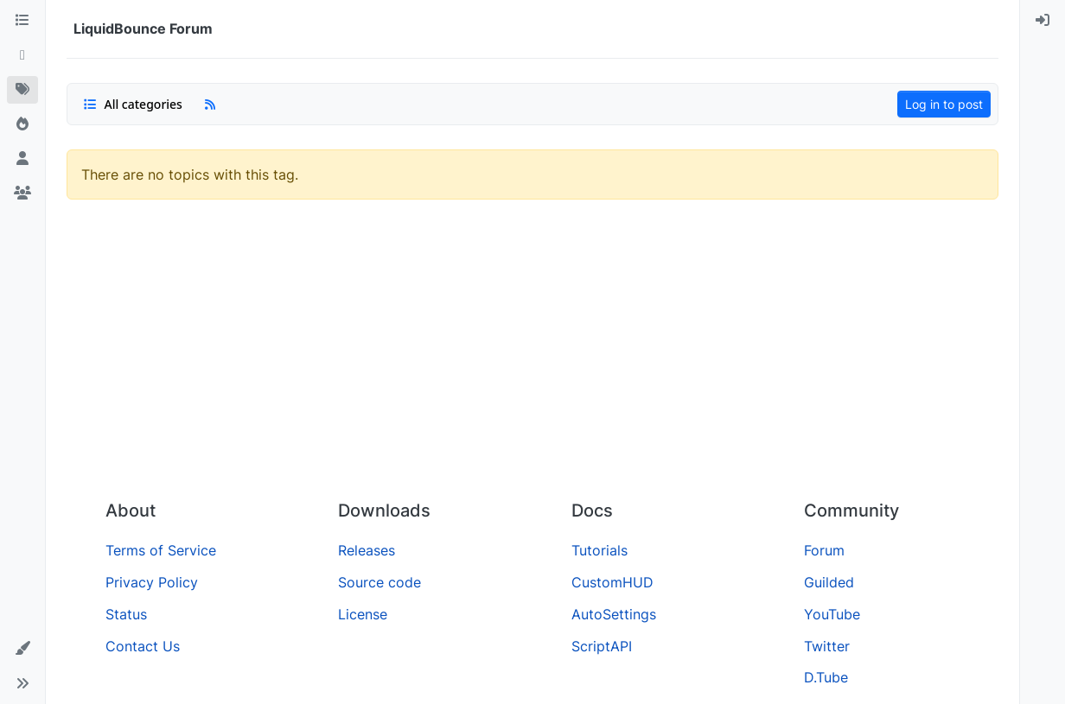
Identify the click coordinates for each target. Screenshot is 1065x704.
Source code (379, 582)
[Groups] (22, 193)
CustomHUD (612, 582)
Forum (824, 550)
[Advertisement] (532, 357)
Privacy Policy (151, 582)
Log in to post (944, 104)
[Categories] (22, 21)
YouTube (832, 614)
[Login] (1042, 21)
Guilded (829, 582)
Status (126, 614)
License (362, 614)
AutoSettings (613, 614)
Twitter (827, 646)
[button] (22, 649)
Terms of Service (160, 550)
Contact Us (142, 646)
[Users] (22, 159)
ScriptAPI (601, 646)
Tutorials (599, 550)
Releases (366, 550)
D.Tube (826, 677)
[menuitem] (1042, 21)
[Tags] (22, 90)
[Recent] (22, 55)
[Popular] (22, 124)
